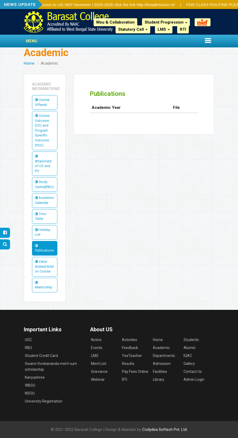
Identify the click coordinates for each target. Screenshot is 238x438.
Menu (31, 41)
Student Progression (166, 22)
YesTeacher (132, 356)
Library (158, 379)
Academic (161, 348)
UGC (28, 340)
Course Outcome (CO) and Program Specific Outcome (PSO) (42, 130)
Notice (96, 340)
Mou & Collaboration (115, 22)
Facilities (160, 371)
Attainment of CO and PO (43, 163)
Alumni (189, 348)
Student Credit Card (41, 356)
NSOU (30, 393)
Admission (162, 363)
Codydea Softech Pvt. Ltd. (164, 429)
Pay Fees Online (135, 371)
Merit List (98, 363)
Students (191, 340)
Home (29, 63)
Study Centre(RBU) (44, 184)
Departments (164, 356)
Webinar (98, 379)
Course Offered (42, 102)
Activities (129, 340)
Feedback (130, 348)
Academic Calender (44, 200)
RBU (28, 348)
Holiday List (42, 232)
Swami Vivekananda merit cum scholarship (51, 366)
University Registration (43, 401)
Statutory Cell (133, 29)
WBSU (30, 385)
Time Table (40, 216)
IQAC (188, 356)
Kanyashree (35, 377)
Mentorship (43, 285)
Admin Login (194, 379)
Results (128, 363)
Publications (44, 248)
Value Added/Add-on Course (44, 266)
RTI (183, 29)
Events (96, 348)
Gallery (189, 363)
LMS (164, 29)
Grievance (99, 371)
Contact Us (193, 371)
